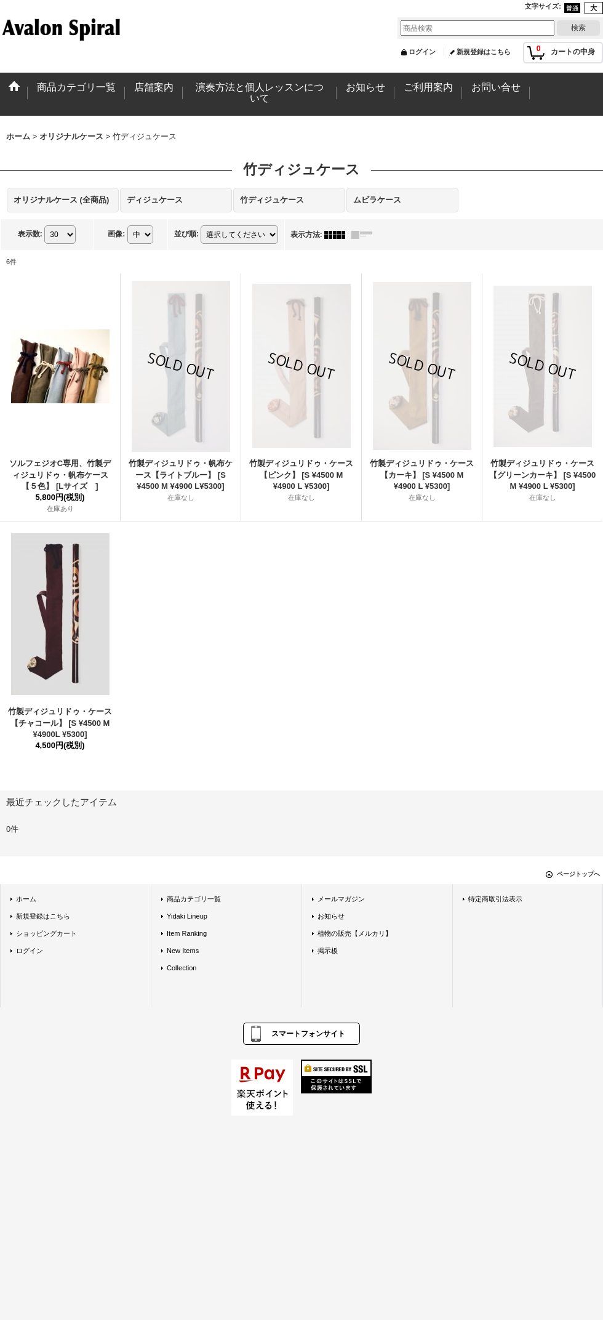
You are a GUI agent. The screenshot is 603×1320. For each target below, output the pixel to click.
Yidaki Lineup (187, 916)
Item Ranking (187, 933)
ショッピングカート (46, 933)
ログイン (422, 51)
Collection (182, 968)
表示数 (30, 234)
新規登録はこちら (484, 51)
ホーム (26, 899)
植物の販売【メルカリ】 (354, 933)
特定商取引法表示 (495, 899)
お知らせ (331, 916)
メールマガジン (341, 899)
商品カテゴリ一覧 (194, 899)
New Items (183, 950)
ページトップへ (578, 874)
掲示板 (327, 950)
